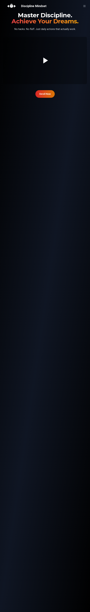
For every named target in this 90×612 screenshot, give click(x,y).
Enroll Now (45, 94)
